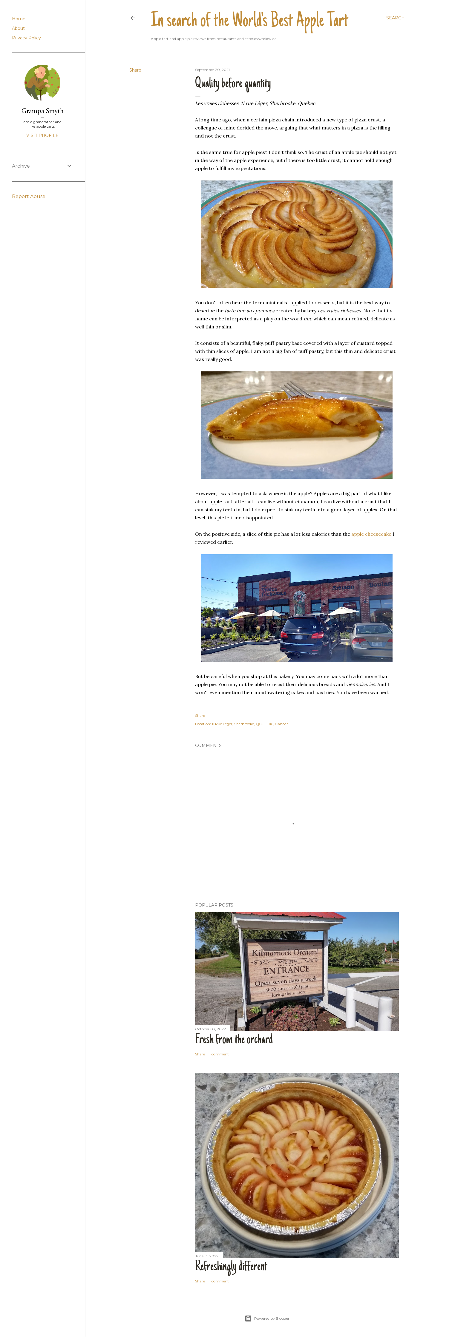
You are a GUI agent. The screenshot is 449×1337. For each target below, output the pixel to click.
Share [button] (135, 70)
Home (18, 18)
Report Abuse (28, 196)
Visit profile (42, 135)
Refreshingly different (231, 1267)
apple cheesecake (371, 534)
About (18, 28)
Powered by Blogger (267, 1318)
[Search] (395, 18)
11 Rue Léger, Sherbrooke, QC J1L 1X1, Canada (250, 724)
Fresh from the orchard (234, 1040)
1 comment (219, 1054)
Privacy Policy (26, 38)
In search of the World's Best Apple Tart (249, 21)
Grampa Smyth (43, 110)
